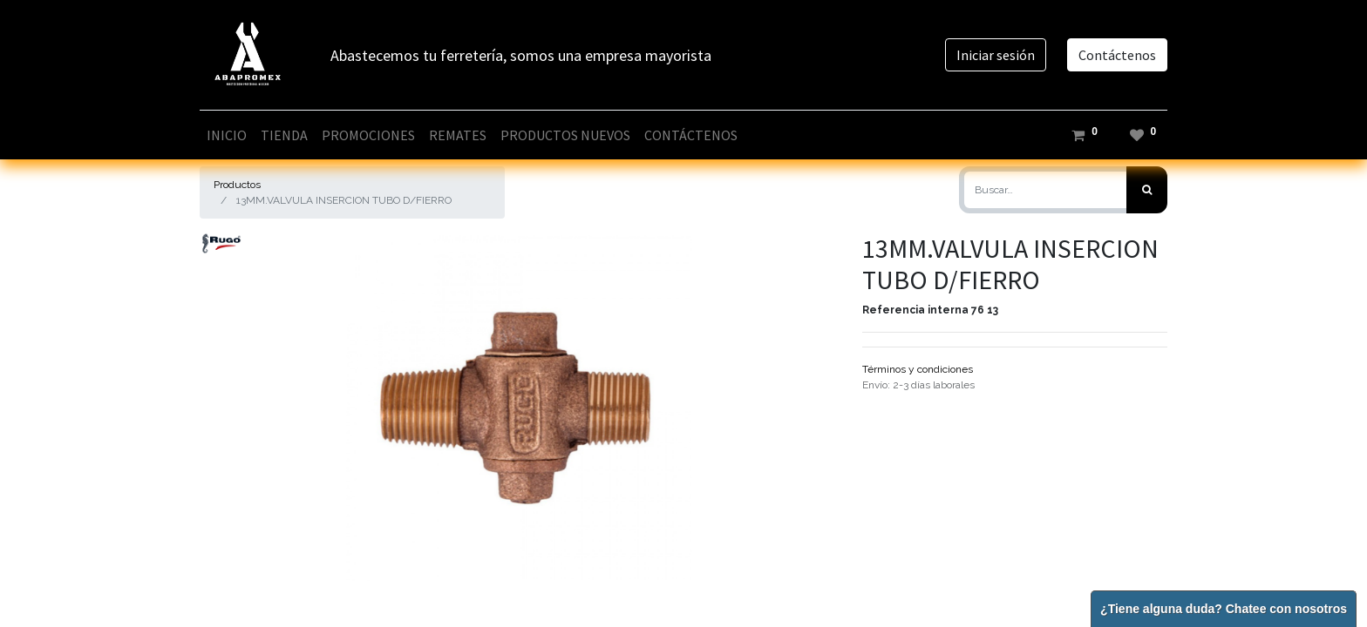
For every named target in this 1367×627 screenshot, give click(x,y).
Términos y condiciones (917, 369)
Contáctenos (1117, 55)
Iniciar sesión (995, 55)
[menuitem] (227, 135)
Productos (237, 185)
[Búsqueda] (1146, 189)
